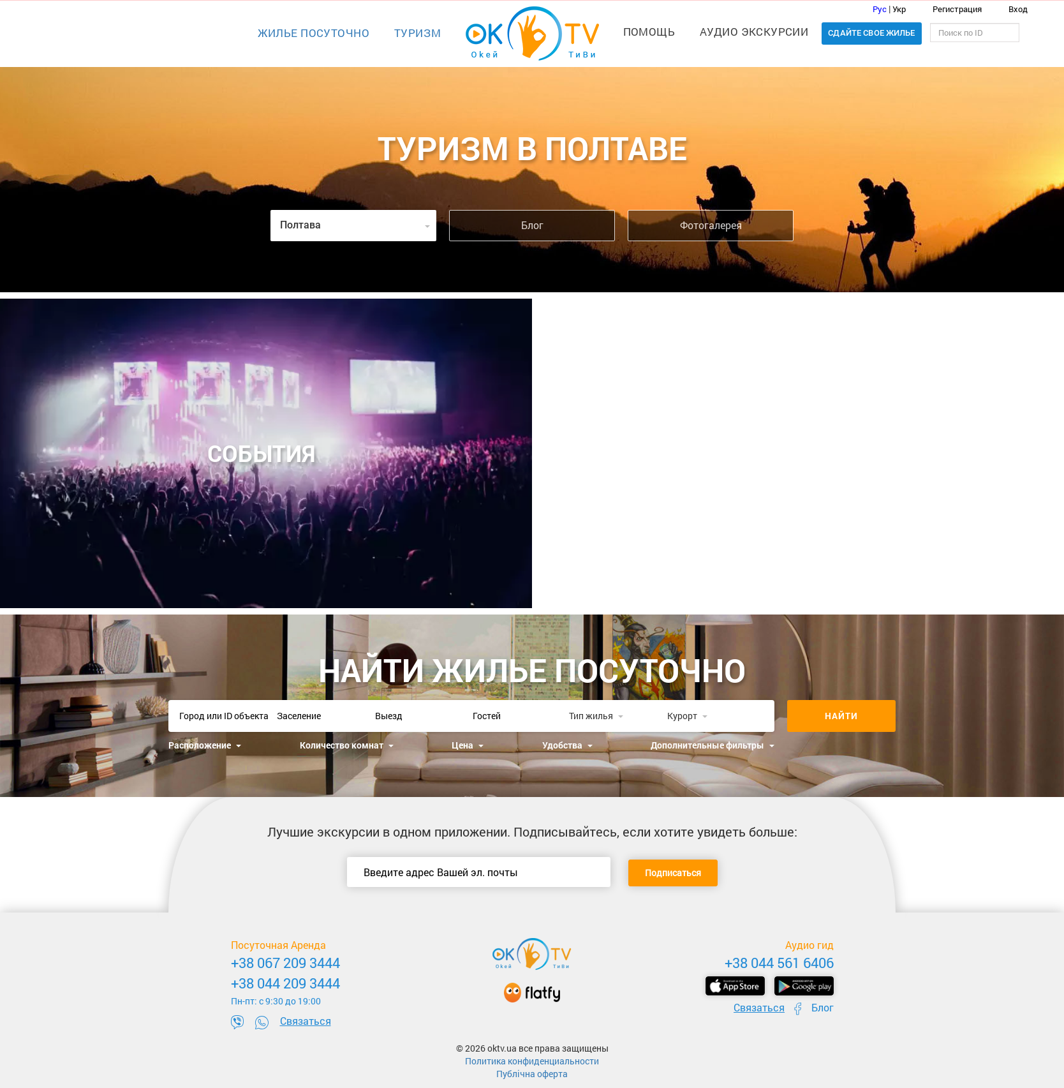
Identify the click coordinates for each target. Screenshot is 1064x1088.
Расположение (204, 745)
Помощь (649, 31)
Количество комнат (347, 745)
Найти (841, 716)
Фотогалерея (711, 225)
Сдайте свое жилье (871, 33)
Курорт (687, 716)
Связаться (305, 1020)
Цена (468, 745)
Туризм (417, 33)
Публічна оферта (532, 1074)
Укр (899, 9)
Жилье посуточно (313, 33)
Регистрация (950, 9)
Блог (532, 225)
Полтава (355, 225)
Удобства (567, 745)
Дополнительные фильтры (712, 745)
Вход (1010, 9)
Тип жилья (596, 716)
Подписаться (673, 873)
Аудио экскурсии (754, 31)
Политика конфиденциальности (532, 1061)
